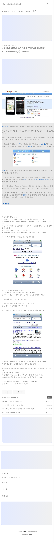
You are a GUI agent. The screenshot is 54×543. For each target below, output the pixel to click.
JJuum (30, 534)
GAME (28, 11)
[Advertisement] (27, 28)
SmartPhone (6, 45)
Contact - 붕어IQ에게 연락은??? (11, 477)
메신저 (36, 179)
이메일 (30, 146)
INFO (13, 11)
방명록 (34, 11)
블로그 (25, 195)
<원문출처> (5, 204)
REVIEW (20, 11)
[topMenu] (51, 4)
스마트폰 (5, 126)
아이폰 (18, 144)
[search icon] (48, 4)
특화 (24, 179)
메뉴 (3, 171)
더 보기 (49, 397)
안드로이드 (42, 144)
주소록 (47, 179)
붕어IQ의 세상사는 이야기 (11, 4)
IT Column (5, 11)
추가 (19, 197)
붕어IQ (25, 531)
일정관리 (42, 179)
